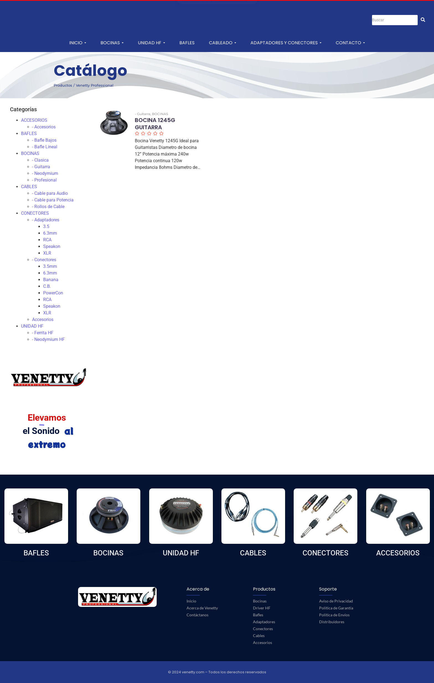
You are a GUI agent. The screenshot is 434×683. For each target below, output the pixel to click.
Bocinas (260, 601)
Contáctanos (197, 614)
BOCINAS (30, 153)
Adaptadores (264, 621)
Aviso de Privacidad (336, 601)
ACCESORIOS (34, 120)
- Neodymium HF (48, 339)
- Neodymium (45, 173)
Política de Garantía (336, 608)
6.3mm (50, 233)
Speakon (51, 246)
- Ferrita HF (42, 332)
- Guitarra (41, 166)
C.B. (47, 286)
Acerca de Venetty (202, 608)
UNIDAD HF (32, 326)
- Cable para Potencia (53, 200)
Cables (259, 635)
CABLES (29, 186)
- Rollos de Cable (48, 206)
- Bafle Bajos (44, 140)
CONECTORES (35, 213)
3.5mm (50, 266)
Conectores (263, 628)
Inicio (191, 601)
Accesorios (42, 319)
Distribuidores (331, 621)
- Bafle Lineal (44, 146)
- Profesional (44, 180)
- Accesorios (44, 127)
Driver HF (261, 608)
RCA (47, 239)
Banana (50, 279)
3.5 (46, 226)
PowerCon (53, 293)
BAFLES (29, 133)
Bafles (258, 614)
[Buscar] (395, 20)
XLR (47, 253)
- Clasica (40, 160)
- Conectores (44, 259)
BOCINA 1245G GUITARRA (156, 124)
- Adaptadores (45, 220)
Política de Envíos (334, 614)
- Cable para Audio (50, 193)
